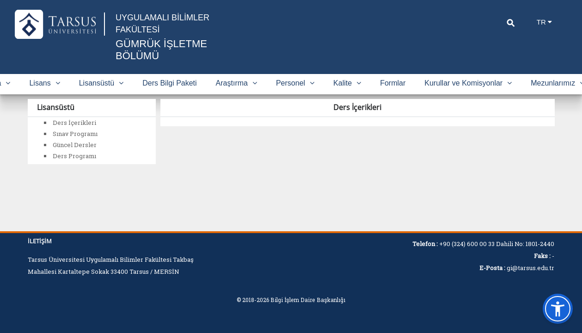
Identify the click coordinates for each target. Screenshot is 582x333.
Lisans (44, 83)
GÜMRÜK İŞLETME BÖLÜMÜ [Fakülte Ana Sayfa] (161, 50)
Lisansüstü (101, 83)
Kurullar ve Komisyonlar (468, 83)
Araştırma (236, 83)
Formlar (392, 83)
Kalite (347, 83)
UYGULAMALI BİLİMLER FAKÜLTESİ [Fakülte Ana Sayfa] (162, 23)
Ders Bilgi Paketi (169, 83)
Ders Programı (74, 156)
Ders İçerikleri (74, 122)
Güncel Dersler (75, 145)
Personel (295, 83)
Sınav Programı (75, 134)
